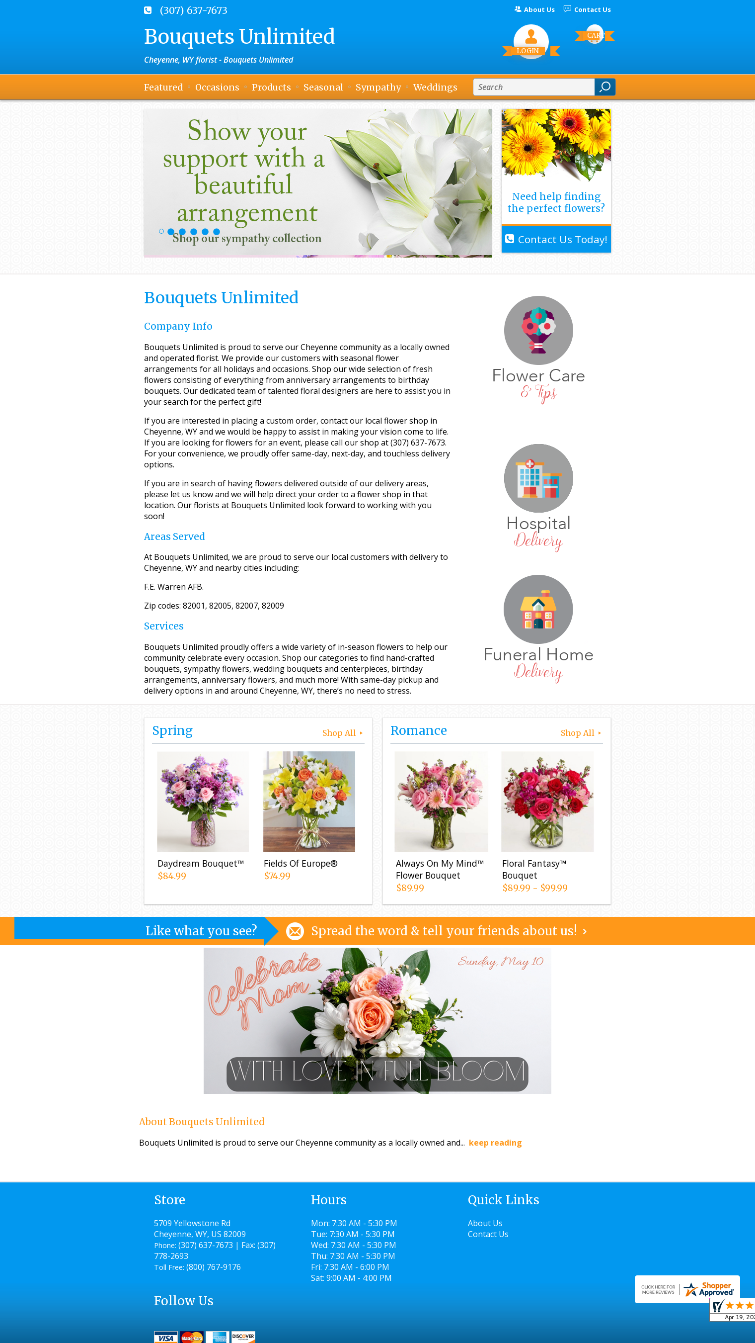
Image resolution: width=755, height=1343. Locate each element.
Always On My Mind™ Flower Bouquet (439, 870)
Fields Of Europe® (300, 864)
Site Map (577, 1331)
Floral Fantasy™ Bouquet (534, 870)
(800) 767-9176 (213, 1266)
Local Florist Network (508, 1331)
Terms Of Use (365, 1331)
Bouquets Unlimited (239, 36)
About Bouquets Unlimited (202, 1122)
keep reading (495, 1142)
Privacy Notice (431, 1331)
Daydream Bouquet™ (200, 864)
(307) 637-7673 (193, 10)
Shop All (343, 733)
